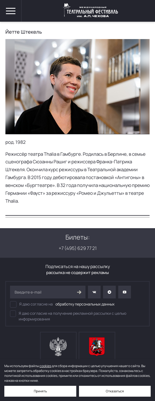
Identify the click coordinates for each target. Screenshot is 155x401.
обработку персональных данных (84, 304)
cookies (45, 366)
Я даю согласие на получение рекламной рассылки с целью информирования (68, 316)
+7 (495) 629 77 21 (78, 248)
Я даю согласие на (62, 304)
